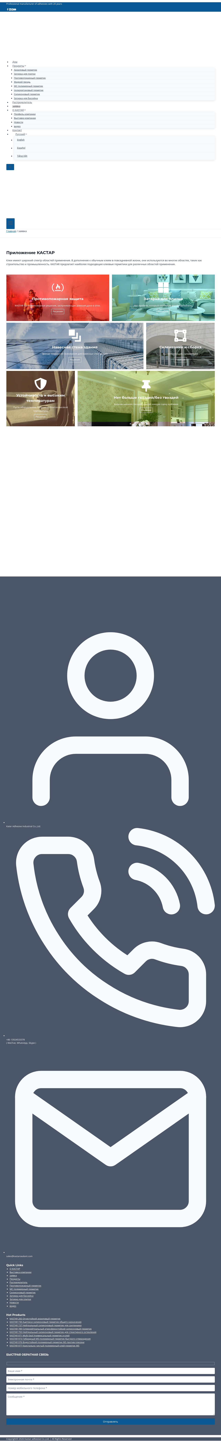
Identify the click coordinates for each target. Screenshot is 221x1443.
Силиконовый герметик (27, 94)
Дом (15, 61)
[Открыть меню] (10, 223)
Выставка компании (25, 118)
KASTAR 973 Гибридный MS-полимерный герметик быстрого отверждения (50, 1338)
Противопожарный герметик (30, 77)
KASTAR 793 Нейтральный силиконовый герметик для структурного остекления (53, 1332)
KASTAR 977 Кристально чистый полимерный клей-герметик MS (44, 1345)
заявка (17, 106)
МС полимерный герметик (28, 86)
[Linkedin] (10, 10)
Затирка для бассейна (26, 98)
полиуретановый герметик (29, 90)
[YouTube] (15, 10)
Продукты (15, 1279)
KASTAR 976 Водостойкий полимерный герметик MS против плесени (47, 1342)
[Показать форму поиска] (10, 167)
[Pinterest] (13, 10)
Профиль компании (25, 114)
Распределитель (23, 102)
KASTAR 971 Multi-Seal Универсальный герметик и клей (39, 1335)
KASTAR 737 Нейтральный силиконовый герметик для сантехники (46, 1325)
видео (17, 126)
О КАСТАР (15, 1268)
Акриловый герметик (25, 69)
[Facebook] (7, 10)
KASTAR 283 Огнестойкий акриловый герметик (35, 1318)
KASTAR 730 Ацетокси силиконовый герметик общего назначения (45, 1322)
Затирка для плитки (25, 73)
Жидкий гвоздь (22, 81)
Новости (18, 122)
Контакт (18, 130)
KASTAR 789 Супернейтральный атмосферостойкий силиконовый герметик (51, 1328)
